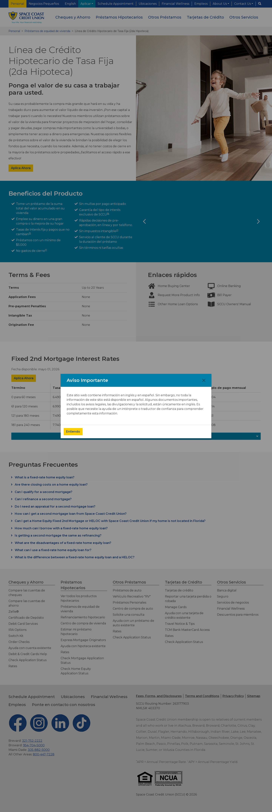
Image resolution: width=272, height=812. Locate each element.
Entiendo (73, 431)
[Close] (204, 380)
